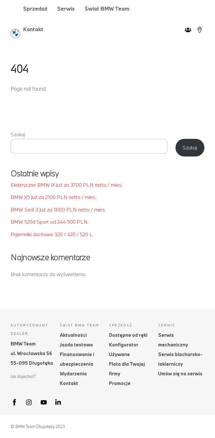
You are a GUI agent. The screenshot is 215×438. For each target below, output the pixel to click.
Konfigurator (123, 345)
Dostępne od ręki (128, 335)
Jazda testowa (76, 345)
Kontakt (33, 29)
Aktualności (73, 335)
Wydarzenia (73, 374)
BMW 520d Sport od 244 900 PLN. (49, 222)
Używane (119, 354)
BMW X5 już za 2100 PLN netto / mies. (53, 197)
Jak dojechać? (23, 376)
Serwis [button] (66, 8)
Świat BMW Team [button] (107, 8)
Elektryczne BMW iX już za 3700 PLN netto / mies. (66, 185)
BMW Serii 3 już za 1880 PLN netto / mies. (58, 209)
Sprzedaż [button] (35, 8)
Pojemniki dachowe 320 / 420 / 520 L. (52, 234)
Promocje (119, 383)
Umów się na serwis (180, 374)
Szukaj (18, 134)
